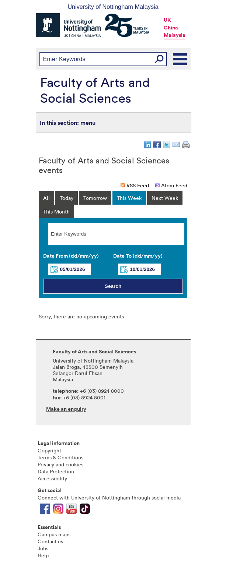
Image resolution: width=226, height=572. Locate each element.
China (171, 27)
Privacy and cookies (60, 464)
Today (66, 197)
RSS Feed (137, 185)
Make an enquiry (66, 409)
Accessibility (52, 478)
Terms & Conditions (60, 457)
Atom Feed (174, 185)
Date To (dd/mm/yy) (138, 255)
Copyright (49, 450)
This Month (56, 211)
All (46, 197)
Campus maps (54, 534)
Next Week (165, 197)
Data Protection (56, 471)
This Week (129, 197)
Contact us (50, 541)
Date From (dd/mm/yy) (71, 255)
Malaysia (174, 35)
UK (167, 20)
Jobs (43, 548)
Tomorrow (95, 197)
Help (43, 555)
